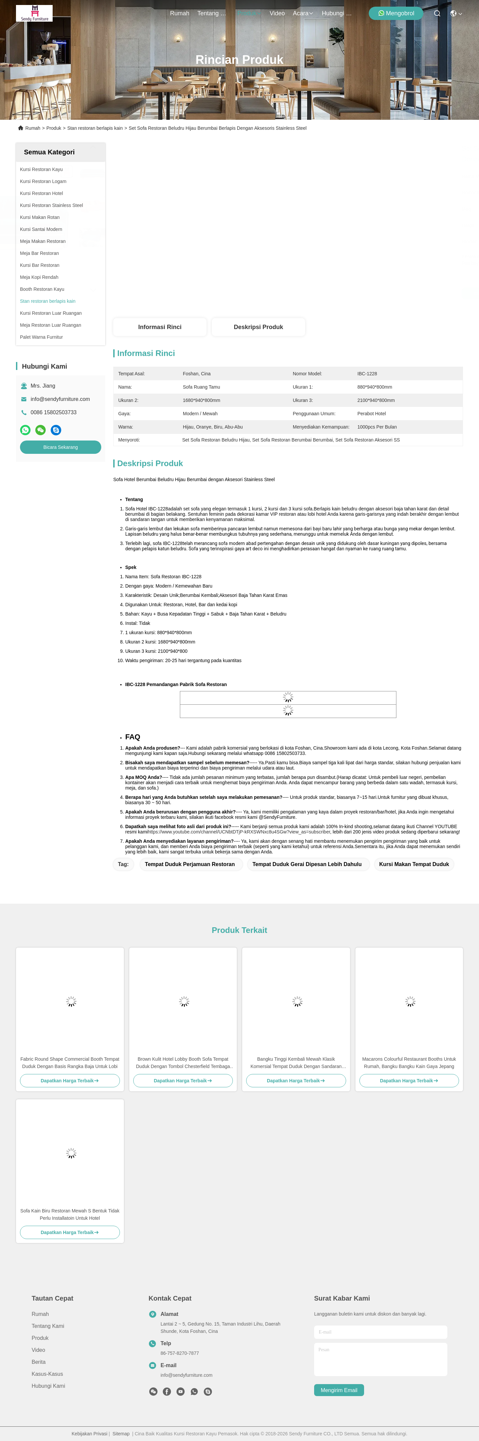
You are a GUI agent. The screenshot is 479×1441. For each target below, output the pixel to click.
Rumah (180, 13)
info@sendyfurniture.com (60, 399)
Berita (39, 1362)
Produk (250, 13)
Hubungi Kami (338, 13)
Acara (303, 13)
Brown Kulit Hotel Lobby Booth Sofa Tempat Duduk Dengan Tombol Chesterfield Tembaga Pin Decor (183, 1063)
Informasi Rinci (160, 327)
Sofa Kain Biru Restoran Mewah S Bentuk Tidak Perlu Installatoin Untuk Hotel (69, 1214)
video (277, 13)
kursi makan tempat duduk (414, 864)
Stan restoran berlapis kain (95, 128)
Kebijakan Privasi (89, 1433)
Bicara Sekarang (60, 447)
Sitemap (121, 1433)
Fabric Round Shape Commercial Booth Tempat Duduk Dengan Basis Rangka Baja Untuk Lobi (69, 1062)
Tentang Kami (214, 13)
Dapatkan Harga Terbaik (347, 293)
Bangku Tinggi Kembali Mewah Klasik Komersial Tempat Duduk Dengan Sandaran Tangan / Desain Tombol (296, 1063)
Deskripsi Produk (258, 327)
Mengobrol (396, 13)
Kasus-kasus (47, 1374)
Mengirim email (339, 1390)
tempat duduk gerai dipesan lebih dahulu (307, 864)
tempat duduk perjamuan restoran (190, 864)
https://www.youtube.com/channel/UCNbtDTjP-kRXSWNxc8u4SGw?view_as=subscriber (239, 831)
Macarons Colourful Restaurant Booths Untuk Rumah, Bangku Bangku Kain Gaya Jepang (409, 1062)
